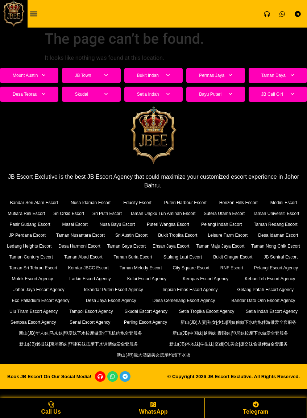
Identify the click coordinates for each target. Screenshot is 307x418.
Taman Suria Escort (27, 267)
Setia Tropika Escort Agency (93, 322)
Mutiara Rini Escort (32, 213)
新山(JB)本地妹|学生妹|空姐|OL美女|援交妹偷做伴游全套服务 (229, 354)
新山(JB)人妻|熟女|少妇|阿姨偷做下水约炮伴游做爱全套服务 (208, 333)
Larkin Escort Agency (276, 278)
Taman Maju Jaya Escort (89, 257)
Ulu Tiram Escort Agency (206, 311)
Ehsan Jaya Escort (30, 257)
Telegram (255, 412)
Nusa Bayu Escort (173, 224)
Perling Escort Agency (59, 333)
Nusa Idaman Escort (91, 202)
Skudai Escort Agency (31, 322)
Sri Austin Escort (218, 235)
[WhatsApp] (153, 403)
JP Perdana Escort (95, 235)
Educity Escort (138, 202)
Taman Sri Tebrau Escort (223, 267)
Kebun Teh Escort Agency (140, 289)
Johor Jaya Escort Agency (201, 289)
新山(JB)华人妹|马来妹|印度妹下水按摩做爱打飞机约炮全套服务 (81, 344)
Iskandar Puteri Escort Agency (267, 289)
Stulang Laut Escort (76, 267)
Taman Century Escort (218, 257)
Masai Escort (132, 224)
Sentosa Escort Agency (221, 322)
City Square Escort (82, 278)
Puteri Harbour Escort (185, 202)
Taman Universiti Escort (33, 224)
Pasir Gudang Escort (88, 224)
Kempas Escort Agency (81, 289)
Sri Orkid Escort (84, 213)
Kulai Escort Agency (28, 289)
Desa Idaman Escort (91, 246)
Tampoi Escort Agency (271, 311)
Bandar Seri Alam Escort (34, 202)
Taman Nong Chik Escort (155, 257)
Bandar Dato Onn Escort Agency (129, 311)
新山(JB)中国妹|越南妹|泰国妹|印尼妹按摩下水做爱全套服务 (230, 344)
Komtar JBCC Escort (278, 267)
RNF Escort (123, 278)
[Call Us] (51, 403)
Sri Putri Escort (133, 213)
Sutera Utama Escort (273, 213)
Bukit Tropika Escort (274, 235)
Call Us (51, 412)
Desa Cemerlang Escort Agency (45, 311)
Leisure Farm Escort (33, 246)
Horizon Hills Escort (239, 202)
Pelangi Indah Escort (277, 224)
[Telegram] (255, 403)
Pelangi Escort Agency (168, 278)
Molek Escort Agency (223, 278)
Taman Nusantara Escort (158, 235)
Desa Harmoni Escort (215, 246)
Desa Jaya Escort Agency (268, 300)
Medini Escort (284, 202)
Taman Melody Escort (31, 278)
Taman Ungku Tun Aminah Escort (200, 213)
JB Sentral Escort (172, 267)
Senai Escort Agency (277, 322)
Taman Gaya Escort (274, 246)
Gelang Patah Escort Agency (117, 300)
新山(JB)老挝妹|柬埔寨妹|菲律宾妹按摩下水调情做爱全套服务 (78, 354)
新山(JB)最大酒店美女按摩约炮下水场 (153, 365)
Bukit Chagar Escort (125, 267)
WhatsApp (153, 412)
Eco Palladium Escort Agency (194, 300)
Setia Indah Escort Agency (159, 322)
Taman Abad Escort (276, 257)
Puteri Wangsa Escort (223, 224)
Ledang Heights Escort (153, 246)
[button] (34, 14)
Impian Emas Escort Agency (41, 300)
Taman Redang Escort (35, 235)
